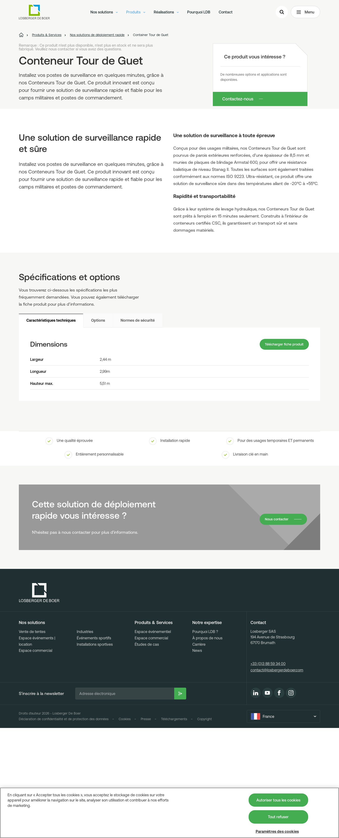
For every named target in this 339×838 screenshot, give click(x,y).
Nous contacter (275, 629)
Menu (305, 13)
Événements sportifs (94, 748)
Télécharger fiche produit (281, 454)
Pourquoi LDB (198, 13)
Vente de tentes (32, 742)
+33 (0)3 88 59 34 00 (268, 774)
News (197, 761)
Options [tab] (98, 429)
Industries (85, 742)
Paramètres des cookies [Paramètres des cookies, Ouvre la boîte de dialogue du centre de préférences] (277, 831)
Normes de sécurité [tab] (138, 429)
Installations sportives (95, 754)
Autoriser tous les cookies (278, 800)
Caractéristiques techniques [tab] (51, 429)
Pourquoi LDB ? (205, 742)
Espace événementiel (153, 742)
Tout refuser (278, 817)
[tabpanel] (169, 473)
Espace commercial (35, 761)
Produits (135, 13)
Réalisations (166, 13)
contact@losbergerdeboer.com (276, 780)
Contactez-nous (237, 98)
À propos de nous (207, 748)
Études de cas (147, 754)
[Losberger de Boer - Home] (39, 703)
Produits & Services (154, 733)
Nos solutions (104, 13)
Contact (226, 13)
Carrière (199, 754)
